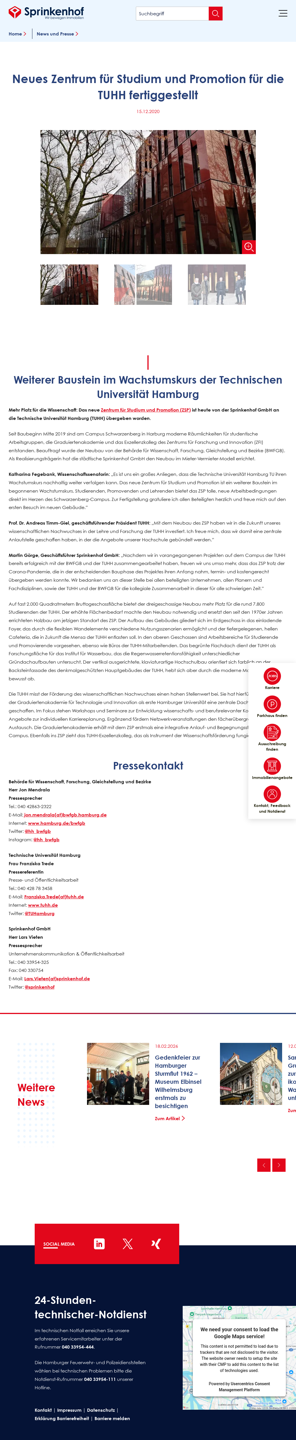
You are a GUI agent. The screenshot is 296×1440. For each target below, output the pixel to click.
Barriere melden (112, 1418)
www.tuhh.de (43, 905)
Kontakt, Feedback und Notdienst (272, 800)
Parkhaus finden (272, 707)
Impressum (69, 1410)
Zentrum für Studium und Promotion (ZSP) (146, 410)
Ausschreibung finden (272, 738)
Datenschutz (101, 1410)
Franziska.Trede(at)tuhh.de (54, 897)
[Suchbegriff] (179, 13)
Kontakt (43, 1410)
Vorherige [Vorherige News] (264, 1165)
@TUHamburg (40, 913)
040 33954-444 (78, 1347)
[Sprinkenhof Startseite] (46, 12)
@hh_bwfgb (38, 831)
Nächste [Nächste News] (279, 1165)
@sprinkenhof (39, 987)
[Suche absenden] (216, 13)
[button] (74, 285)
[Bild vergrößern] (249, 247)
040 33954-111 (100, 1379)
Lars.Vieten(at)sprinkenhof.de (57, 978)
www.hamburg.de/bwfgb (56, 823)
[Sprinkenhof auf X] (128, 1244)
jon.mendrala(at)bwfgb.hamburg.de (65, 815)
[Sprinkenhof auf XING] (156, 1244)
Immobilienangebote (272, 768)
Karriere (272, 678)
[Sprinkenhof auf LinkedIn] (99, 1244)
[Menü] (283, 13)
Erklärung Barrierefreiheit (62, 1418)
